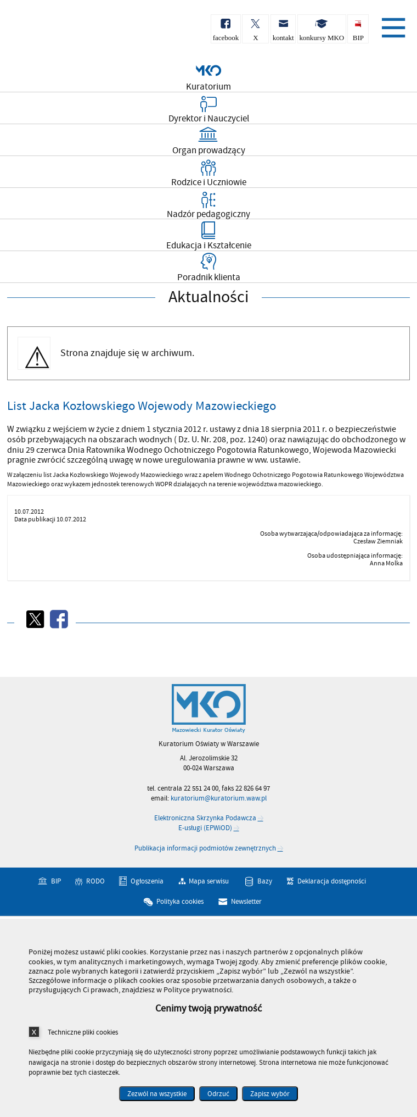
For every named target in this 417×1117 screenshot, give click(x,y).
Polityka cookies (180, 901)
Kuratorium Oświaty (65, 32)
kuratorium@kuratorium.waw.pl (219, 798)
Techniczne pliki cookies (83, 1032)
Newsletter (246, 901)
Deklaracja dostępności (331, 881)
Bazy (264, 881)
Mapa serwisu (209, 881)
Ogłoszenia (147, 881)
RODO (95, 881)
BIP (56, 881)
